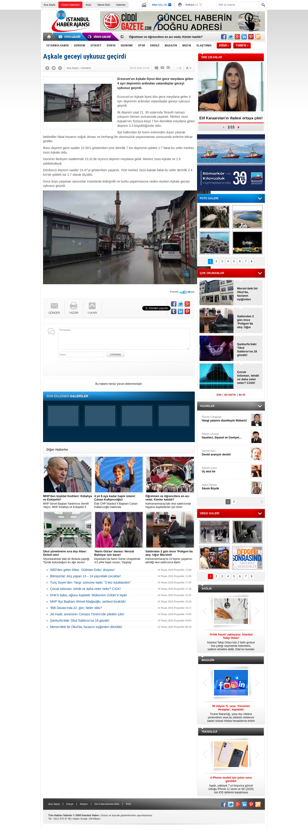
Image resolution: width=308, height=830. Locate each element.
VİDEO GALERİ (209, 513)
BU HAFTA (230, 395)
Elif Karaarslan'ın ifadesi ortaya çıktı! (230, 118)
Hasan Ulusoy (225, 435)
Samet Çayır (225, 469)
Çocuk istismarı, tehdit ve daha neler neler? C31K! (85, 589)
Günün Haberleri (70, 4)
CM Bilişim (94, 818)
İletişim (84, 804)
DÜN (219, 395)
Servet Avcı (225, 452)
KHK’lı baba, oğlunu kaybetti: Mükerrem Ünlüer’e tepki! (88, 595)
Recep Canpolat (225, 418)
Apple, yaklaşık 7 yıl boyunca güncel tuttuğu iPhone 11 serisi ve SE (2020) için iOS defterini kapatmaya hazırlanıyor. (231, 785)
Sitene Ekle (103, 4)
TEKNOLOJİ (209, 731)
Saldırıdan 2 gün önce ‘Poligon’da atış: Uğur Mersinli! (245, 322)
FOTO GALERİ (209, 198)
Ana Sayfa (49, 4)
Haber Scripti (80, 818)
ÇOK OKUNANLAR (212, 273)
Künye (69, 804)
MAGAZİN (208, 660)
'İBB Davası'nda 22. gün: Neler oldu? (76, 608)
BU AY (242, 395)
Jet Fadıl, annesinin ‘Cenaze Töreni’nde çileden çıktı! (87, 614)
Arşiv (88, 4)
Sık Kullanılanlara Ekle (106, 804)
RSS (128, 804)
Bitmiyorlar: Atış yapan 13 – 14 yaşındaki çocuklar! (85, 576)
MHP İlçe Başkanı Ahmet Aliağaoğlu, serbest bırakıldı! (88, 601)
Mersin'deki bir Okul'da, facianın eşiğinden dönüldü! (86, 627)
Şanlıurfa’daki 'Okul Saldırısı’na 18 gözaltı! (80, 620)
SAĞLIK (207, 588)
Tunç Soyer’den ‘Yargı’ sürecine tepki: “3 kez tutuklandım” (90, 582)
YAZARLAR (207, 406)
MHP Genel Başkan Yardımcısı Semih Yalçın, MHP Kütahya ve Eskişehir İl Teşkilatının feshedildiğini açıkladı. (67, 501)
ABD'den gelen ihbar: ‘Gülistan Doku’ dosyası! (82, 570)
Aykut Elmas (225, 486)
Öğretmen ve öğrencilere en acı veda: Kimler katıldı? (165, 36)
